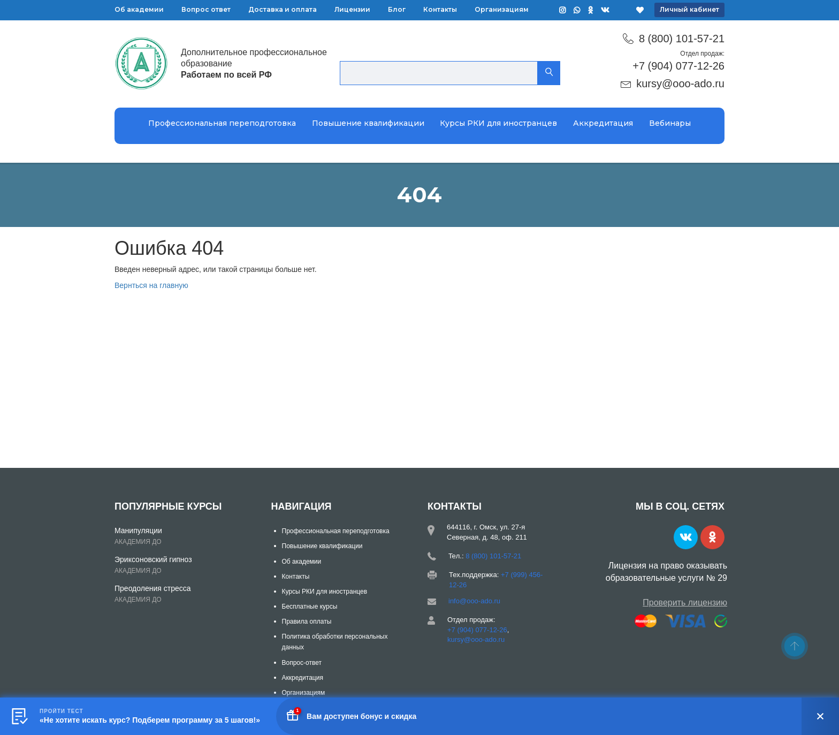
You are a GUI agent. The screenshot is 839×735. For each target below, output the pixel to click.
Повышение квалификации (368, 123)
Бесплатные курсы (310, 606)
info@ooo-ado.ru (474, 601)
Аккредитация (603, 123)
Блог (397, 9)
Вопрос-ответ (302, 662)
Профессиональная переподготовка (222, 123)
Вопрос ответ (206, 9)
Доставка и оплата (282, 9)
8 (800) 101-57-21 (681, 38)
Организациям (502, 9)
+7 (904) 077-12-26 (678, 66)
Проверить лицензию (685, 602)
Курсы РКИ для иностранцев (498, 123)
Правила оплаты (307, 621)
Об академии (139, 9)
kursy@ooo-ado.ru (680, 83)
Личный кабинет (689, 9)
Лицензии (352, 9)
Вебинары (670, 123)
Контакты (440, 9)
